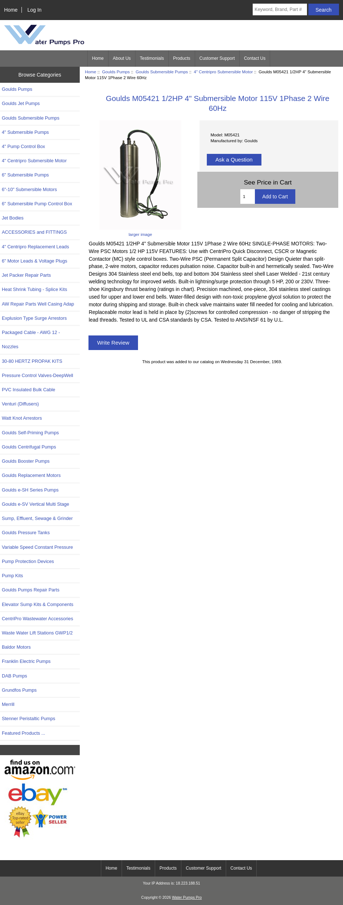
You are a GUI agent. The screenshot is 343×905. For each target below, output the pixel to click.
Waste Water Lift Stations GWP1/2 (37, 633)
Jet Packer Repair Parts (26, 275)
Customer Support (217, 58)
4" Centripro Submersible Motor (223, 71)
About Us (122, 58)
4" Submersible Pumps (25, 132)
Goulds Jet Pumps (21, 103)
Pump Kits (12, 575)
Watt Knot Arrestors (22, 418)
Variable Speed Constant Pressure (37, 547)
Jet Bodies (13, 218)
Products (181, 58)
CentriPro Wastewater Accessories (37, 618)
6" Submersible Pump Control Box (37, 203)
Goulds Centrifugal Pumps (29, 447)
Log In (34, 10)
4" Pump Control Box (23, 146)
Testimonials (152, 58)
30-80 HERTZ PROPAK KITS (32, 361)
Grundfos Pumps (19, 690)
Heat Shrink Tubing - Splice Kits (34, 289)
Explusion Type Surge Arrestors (34, 318)
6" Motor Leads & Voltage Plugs (34, 261)
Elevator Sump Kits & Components (37, 604)
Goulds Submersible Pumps (161, 71)
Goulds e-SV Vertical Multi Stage (35, 504)
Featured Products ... (23, 733)
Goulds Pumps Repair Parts (30, 590)
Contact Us (254, 58)
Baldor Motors (16, 647)
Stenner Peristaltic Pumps (28, 718)
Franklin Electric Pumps (26, 661)
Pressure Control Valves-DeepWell (37, 375)
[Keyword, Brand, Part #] (280, 9)
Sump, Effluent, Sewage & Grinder (37, 518)
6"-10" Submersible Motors (29, 189)
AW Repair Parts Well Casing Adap (38, 304)
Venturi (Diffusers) (20, 404)
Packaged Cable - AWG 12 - (31, 332)
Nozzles (10, 346)
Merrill (8, 704)
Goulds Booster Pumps (26, 461)
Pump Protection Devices (28, 561)
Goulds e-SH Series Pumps (30, 490)
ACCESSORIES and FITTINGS (34, 232)
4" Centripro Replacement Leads (35, 246)
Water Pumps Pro (187, 898)
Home (10, 10)
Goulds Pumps (116, 71)
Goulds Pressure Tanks (26, 532)
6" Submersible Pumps (25, 175)
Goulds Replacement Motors (31, 475)
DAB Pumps (14, 676)
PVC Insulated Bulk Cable (28, 389)
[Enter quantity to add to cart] (247, 196)
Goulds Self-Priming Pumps (30, 432)
